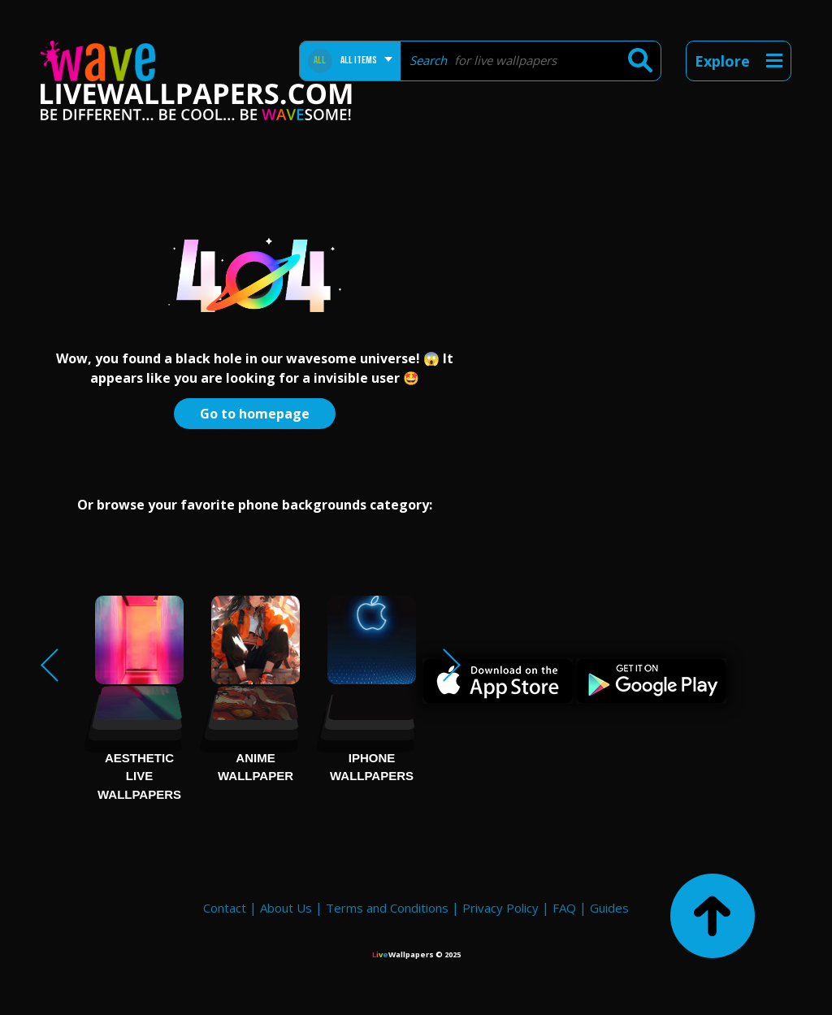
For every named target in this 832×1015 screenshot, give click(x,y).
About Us (286, 908)
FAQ (564, 908)
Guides (609, 908)
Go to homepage (255, 414)
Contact (224, 908)
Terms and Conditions (387, 908)
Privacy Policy (500, 908)
